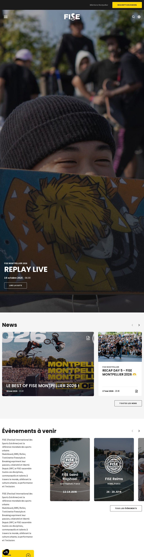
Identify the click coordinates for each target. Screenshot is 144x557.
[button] (6, 552)
